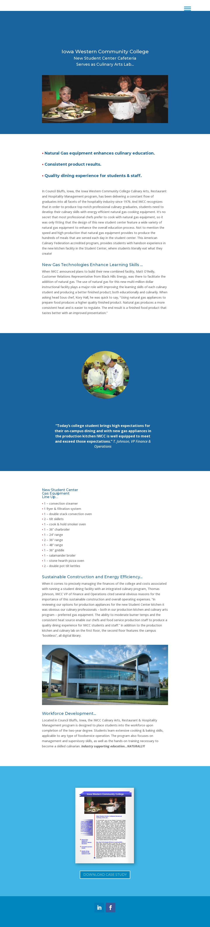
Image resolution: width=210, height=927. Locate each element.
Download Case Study (105, 875)
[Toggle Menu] (187, 9)
